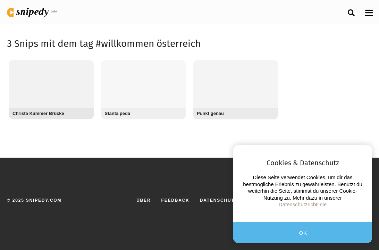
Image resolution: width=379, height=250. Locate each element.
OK (303, 233)
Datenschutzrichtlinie (303, 204)
